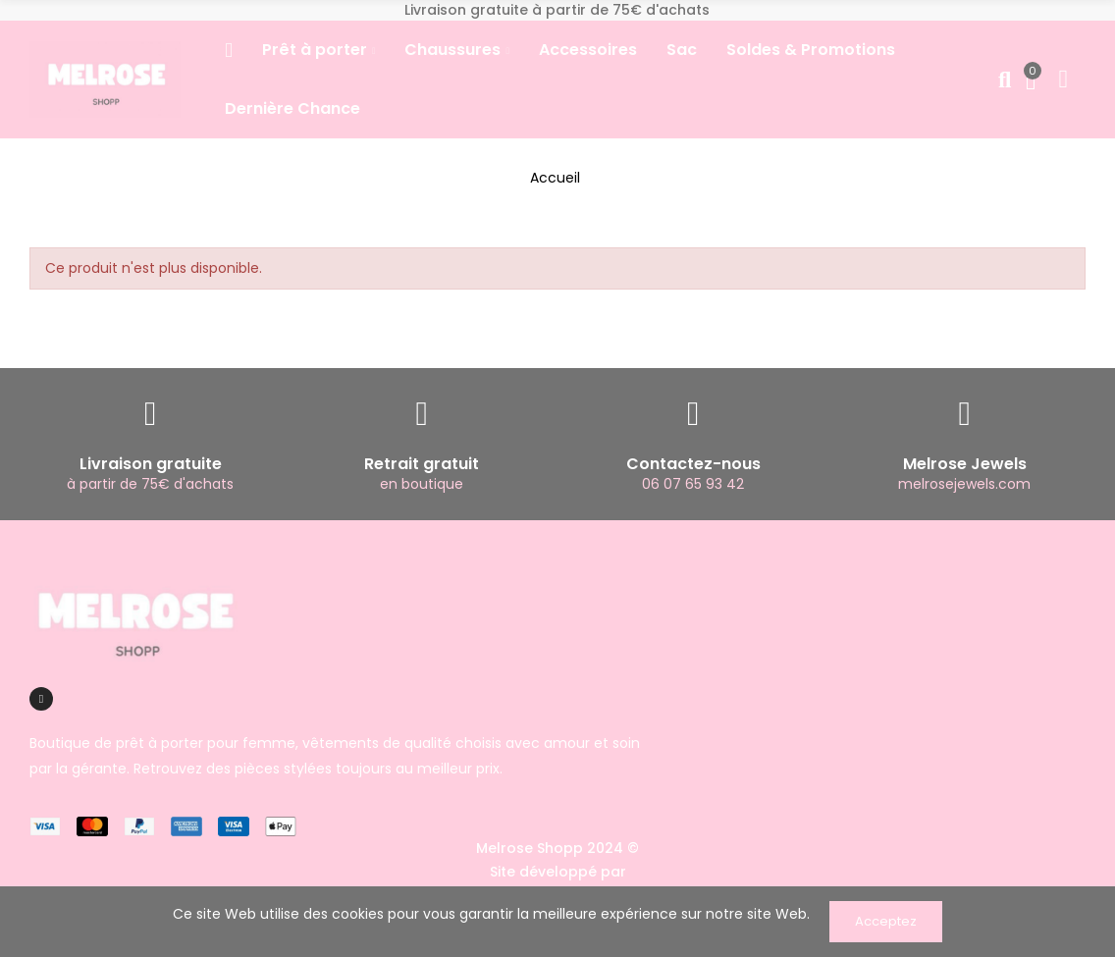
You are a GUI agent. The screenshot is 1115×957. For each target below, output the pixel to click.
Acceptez (886, 921)
